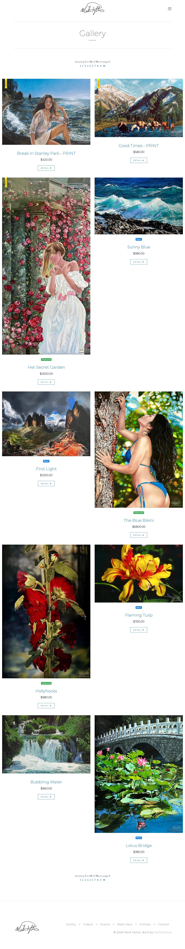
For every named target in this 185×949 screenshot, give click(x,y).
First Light (46, 468)
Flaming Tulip (139, 615)
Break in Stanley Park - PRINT (46, 153)
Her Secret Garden (46, 367)
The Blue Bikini (139, 520)
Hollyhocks (46, 691)
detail (46, 168)
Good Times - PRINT (139, 145)
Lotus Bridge (139, 845)
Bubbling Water (46, 782)
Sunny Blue (138, 247)
